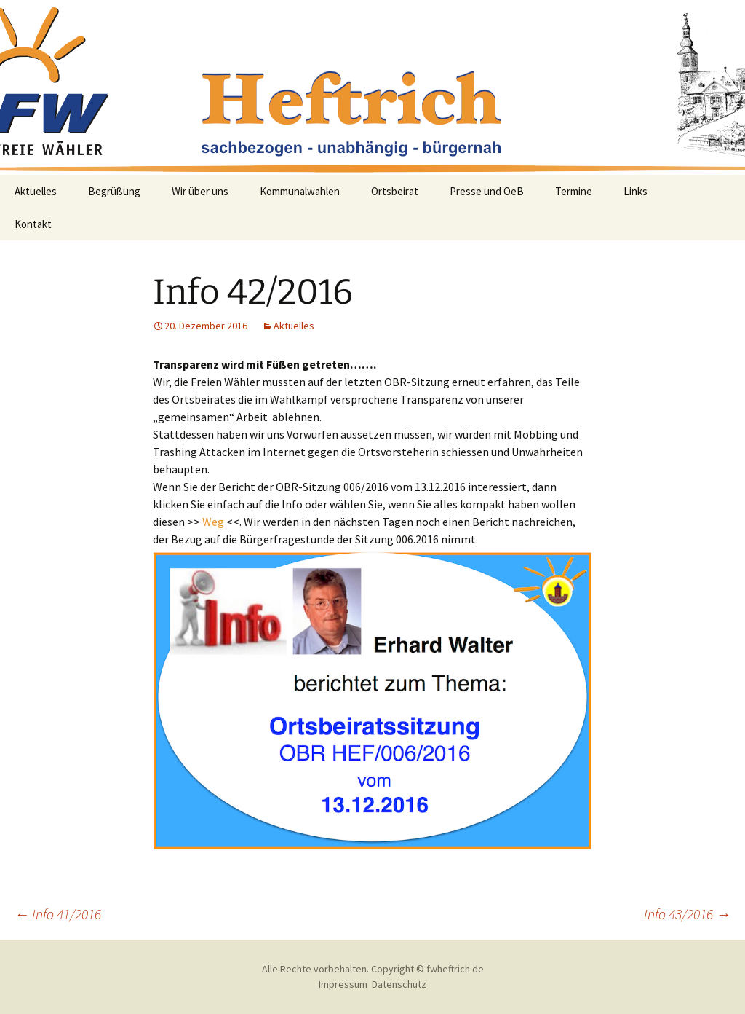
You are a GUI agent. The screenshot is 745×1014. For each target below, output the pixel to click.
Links (636, 191)
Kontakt (33, 224)
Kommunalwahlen (300, 191)
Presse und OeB (487, 191)
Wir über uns (200, 191)
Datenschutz (399, 984)
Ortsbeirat (394, 191)
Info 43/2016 (687, 914)
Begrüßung (114, 191)
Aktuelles (36, 191)
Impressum (343, 984)
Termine (573, 191)
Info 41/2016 (58, 914)
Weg (213, 521)
